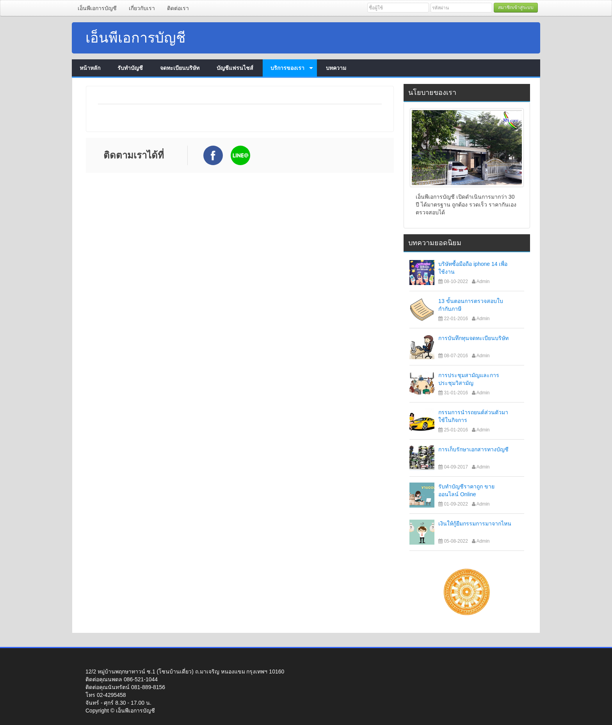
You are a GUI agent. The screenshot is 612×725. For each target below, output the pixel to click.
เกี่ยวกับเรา (142, 8)
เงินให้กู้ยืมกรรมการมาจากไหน (474, 523)
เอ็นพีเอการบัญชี (97, 8)
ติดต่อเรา (178, 8)
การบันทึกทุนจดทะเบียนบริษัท (473, 338)
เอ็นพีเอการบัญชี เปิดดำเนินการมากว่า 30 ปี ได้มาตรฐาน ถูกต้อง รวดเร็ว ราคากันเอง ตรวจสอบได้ (466, 205)
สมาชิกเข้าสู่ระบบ (516, 7)
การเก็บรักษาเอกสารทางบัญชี (473, 449)
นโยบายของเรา (432, 92)
